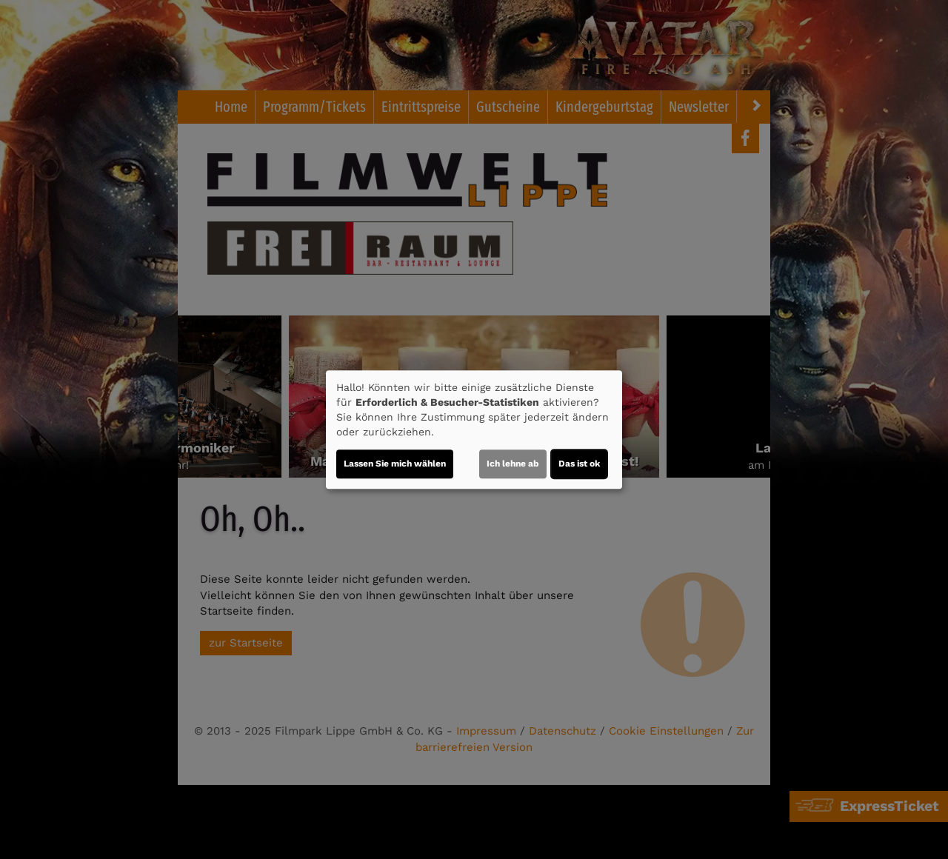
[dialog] (474, 429)
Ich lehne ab (513, 463)
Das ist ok (579, 463)
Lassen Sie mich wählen (395, 463)
